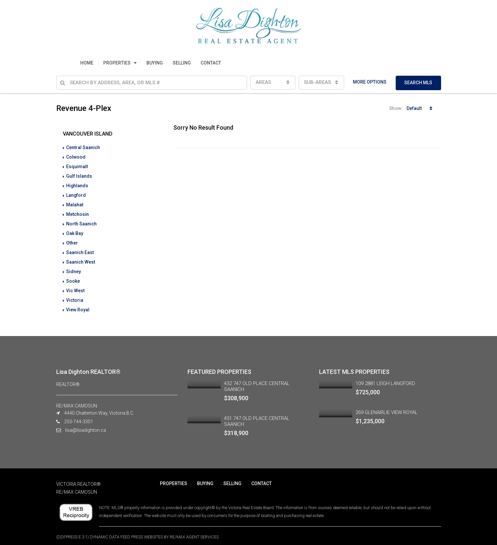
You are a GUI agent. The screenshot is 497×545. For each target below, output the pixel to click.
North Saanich (81, 221)
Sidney (73, 267)
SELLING (182, 62)
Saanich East (80, 248)
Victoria (74, 295)
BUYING (154, 62)
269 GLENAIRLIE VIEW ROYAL (387, 406)
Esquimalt (77, 166)
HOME (86, 62)
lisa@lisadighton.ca (85, 424)
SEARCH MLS (418, 82)
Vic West (75, 285)
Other (72, 239)
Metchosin (77, 212)
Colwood (76, 156)
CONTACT (211, 62)
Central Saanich (83, 147)
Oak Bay (74, 230)
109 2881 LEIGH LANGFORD (385, 377)
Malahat (74, 202)
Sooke (73, 276)
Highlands (77, 184)
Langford (76, 193)
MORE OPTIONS (369, 82)
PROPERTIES (117, 62)
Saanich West (80, 258)
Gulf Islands (79, 175)
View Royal (77, 304)
